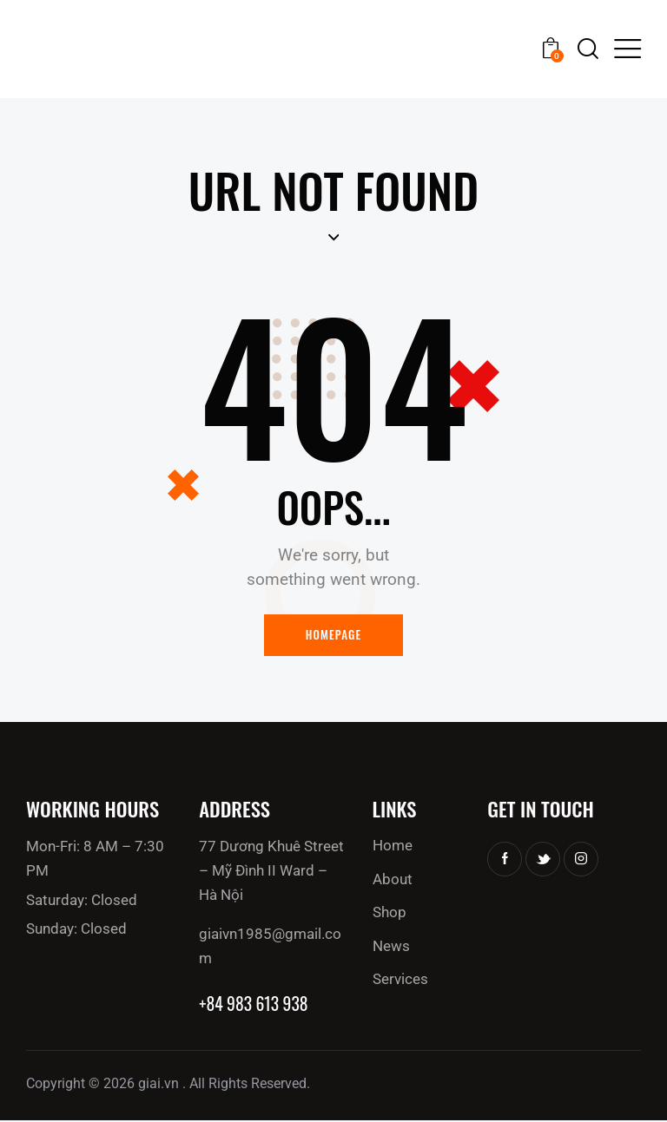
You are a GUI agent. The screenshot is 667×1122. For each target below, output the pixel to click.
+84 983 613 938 (254, 1005)
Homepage (334, 635)
